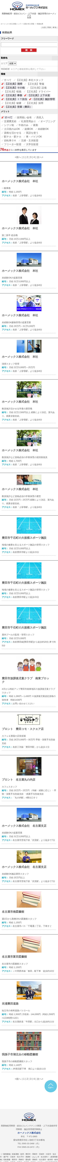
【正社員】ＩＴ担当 (16, 99)
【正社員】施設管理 (43, 99)
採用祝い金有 (24, 117)
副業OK (29, 129)
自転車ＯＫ (10, 140)
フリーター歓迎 (12, 144)
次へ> (40, 157)
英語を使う (32, 132)
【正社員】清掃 (13, 84)
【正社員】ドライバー (38, 91)
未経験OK (43, 129)
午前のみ (23, 125)
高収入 (40, 117)
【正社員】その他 (15, 87)
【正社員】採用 (34, 103)
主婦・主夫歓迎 (29, 140)
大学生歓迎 (32, 144)
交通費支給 (10, 121)
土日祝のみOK (12, 129)
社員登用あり (28, 121)
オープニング (48, 121)
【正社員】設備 (38, 87)
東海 (54, 27)
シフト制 (9, 125)
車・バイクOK (34, 136)
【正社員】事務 (13, 95)
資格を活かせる (12, 132)
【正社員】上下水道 (39, 95)
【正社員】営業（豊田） (18, 107)
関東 (49, 27)
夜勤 (35, 125)
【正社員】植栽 (12, 91)
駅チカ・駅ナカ (12, 136)
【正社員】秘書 (12, 103)
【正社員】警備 (35, 84)
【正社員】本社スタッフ (29, 80)
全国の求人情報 (29, 24)
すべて (7, 80)
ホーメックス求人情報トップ (11, 24)
